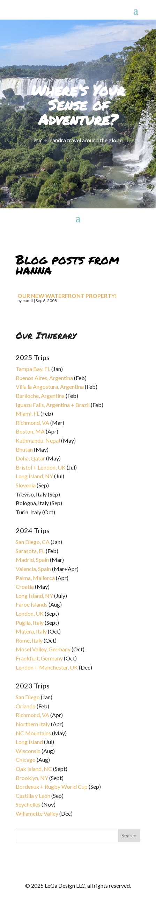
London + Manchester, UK (47, 667)
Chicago (26, 759)
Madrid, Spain (32, 559)
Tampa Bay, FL (33, 368)
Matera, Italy (31, 631)
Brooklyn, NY (32, 777)
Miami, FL (27, 413)
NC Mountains (33, 733)
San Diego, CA (33, 541)
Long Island (29, 741)
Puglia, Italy (30, 622)
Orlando (26, 706)
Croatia (25, 586)
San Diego (28, 697)
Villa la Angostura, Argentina (50, 386)
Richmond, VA (32, 422)
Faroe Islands (31, 604)
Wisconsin (28, 751)
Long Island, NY (34, 476)
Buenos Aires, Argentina (44, 377)
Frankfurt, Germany (39, 658)
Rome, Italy (29, 640)
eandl (27, 300)
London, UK (30, 613)
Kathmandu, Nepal (38, 440)
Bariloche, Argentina (40, 395)
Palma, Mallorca (35, 577)
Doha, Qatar (30, 458)
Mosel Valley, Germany (43, 649)
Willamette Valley (37, 813)
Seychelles (28, 804)
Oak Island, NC (34, 768)
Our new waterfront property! (67, 295)
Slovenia (26, 485)
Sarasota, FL (30, 551)
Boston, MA (30, 431)
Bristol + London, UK (41, 467)
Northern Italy (33, 724)
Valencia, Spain (33, 568)
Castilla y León (33, 795)
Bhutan (24, 449)
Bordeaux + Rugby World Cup (52, 786)
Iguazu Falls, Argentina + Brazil (53, 404)
